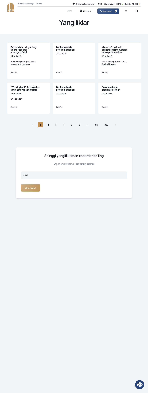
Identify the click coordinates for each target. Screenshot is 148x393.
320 (106, 124)
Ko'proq (39, 3)
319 (96, 124)
